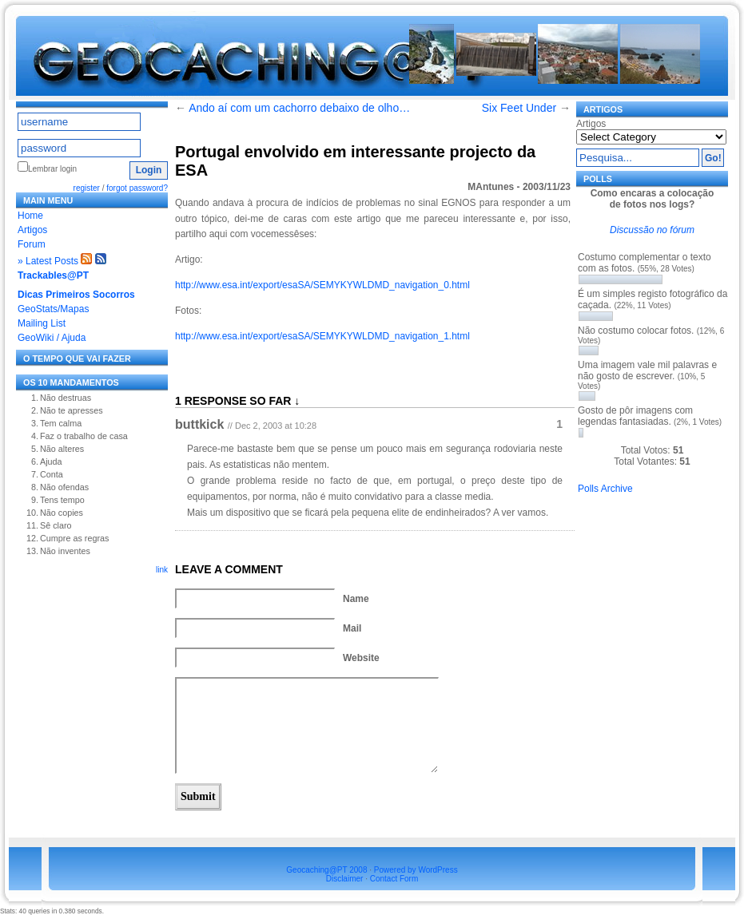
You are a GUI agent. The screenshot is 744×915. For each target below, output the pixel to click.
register (87, 188)
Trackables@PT (53, 275)
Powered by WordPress (416, 869)
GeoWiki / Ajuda (52, 337)
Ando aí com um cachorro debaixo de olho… (299, 107)
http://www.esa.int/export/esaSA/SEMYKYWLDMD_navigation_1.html (322, 336)
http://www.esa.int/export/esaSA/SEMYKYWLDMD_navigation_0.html (322, 285)
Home (30, 215)
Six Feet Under (519, 107)
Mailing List (42, 323)
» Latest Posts (48, 261)
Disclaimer (345, 878)
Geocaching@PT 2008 (326, 869)
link (162, 569)
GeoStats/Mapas (53, 309)
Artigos (32, 230)
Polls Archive (605, 488)
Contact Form (394, 878)
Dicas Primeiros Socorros (76, 294)
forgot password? (137, 188)
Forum (32, 244)
